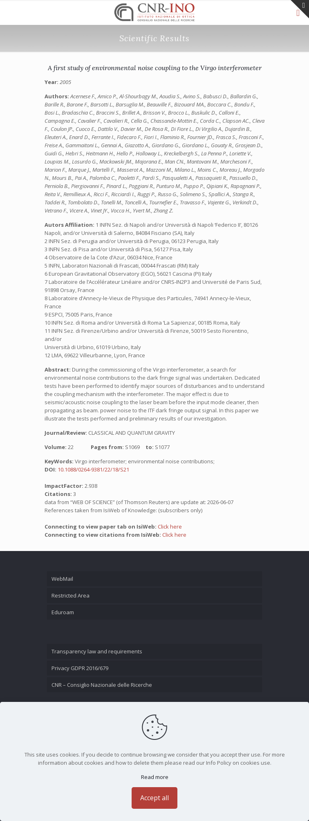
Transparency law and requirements (97, 651)
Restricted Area (71, 595)
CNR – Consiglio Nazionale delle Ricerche (102, 684)
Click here (170, 526)
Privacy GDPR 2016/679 (80, 668)
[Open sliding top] (300, 9)
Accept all (154, 797)
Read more (154, 777)
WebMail (62, 578)
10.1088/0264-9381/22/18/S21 (93, 469)
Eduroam (63, 612)
